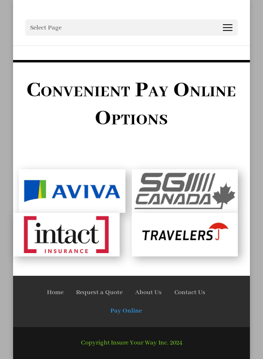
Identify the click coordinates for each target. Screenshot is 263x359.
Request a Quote (99, 292)
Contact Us (189, 292)
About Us (148, 292)
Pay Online (126, 311)
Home (55, 292)
